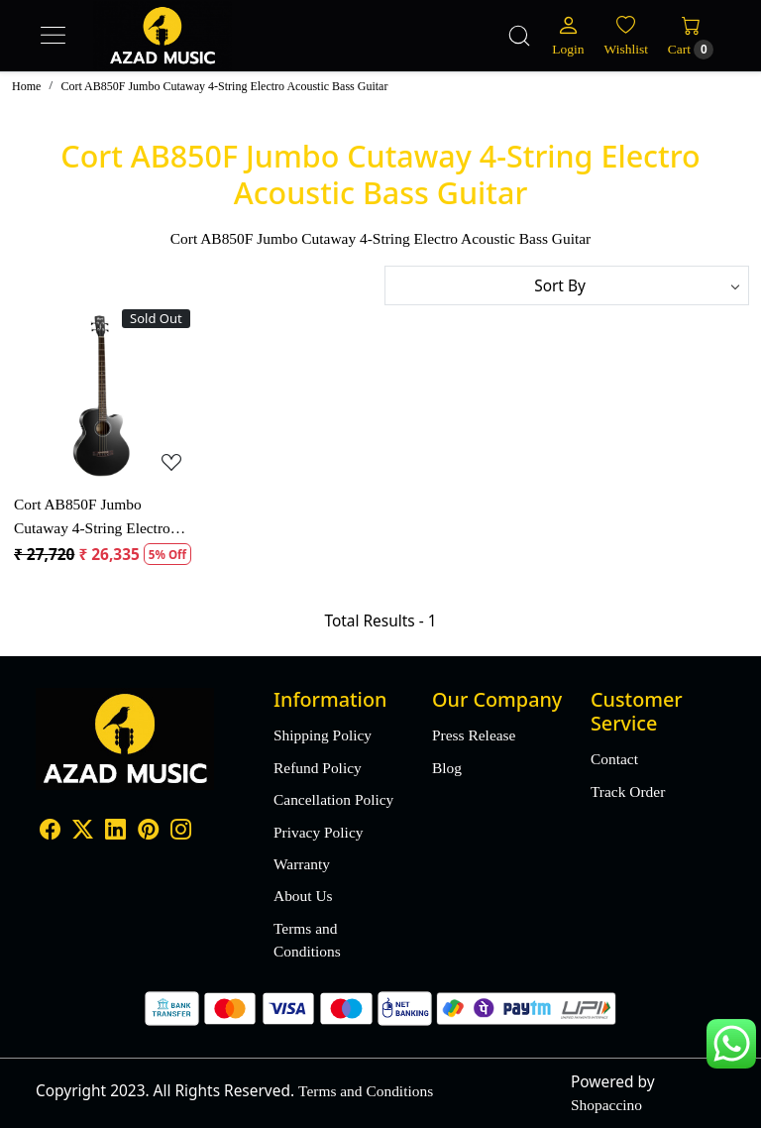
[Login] (568, 35)
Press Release (473, 735)
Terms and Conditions (307, 939)
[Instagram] (180, 832)
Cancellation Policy (333, 799)
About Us (303, 895)
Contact (614, 758)
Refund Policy (317, 767)
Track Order (628, 791)
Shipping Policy (322, 735)
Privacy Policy (318, 832)
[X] (82, 832)
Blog (447, 767)
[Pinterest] (148, 832)
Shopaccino (606, 1104)
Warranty (301, 863)
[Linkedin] (115, 832)
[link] (519, 36)
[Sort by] (566, 285)
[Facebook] (50, 832)
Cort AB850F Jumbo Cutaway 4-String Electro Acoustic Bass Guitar (92, 517)
